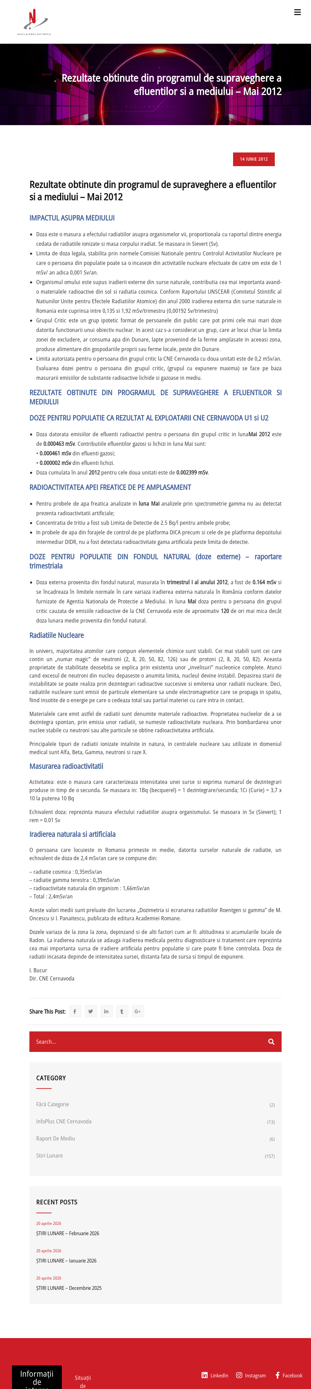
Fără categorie (52, 1104)
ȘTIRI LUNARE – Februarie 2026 (67, 1233)
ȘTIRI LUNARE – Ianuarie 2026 (66, 1260)
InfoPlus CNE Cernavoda (64, 1121)
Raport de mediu (55, 1138)
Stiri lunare (49, 1155)
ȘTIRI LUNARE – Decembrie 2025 (69, 1287)
